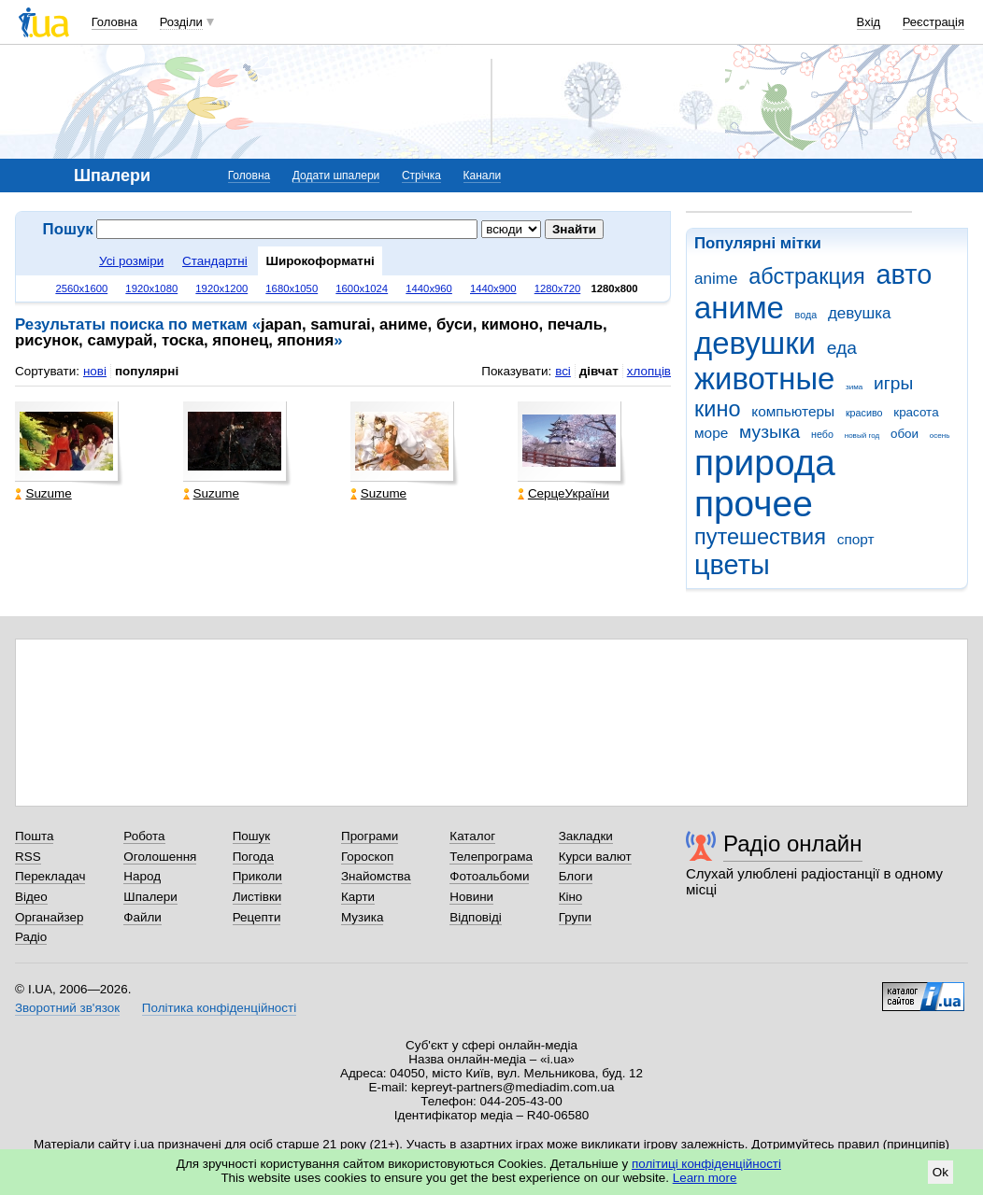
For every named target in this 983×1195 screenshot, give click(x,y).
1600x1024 (361, 288)
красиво (864, 412)
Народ (142, 876)
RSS (28, 857)
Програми (369, 836)
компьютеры (792, 411)
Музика (362, 917)
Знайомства (376, 876)
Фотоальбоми (489, 876)
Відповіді (475, 917)
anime (715, 279)
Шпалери (150, 897)
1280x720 (557, 288)
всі (563, 371)
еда (842, 348)
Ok (940, 1172)
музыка (769, 432)
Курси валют (595, 857)
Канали (482, 175)
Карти (358, 897)
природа (764, 463)
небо (822, 434)
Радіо (31, 937)
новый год (862, 435)
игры (893, 383)
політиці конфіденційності (706, 1164)
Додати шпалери (335, 175)
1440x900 (493, 288)
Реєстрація (933, 22)
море (711, 433)
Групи (575, 917)
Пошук (252, 836)
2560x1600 (81, 288)
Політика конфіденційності (219, 1008)
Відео (31, 897)
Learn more (705, 1178)
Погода (253, 857)
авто (904, 274)
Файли (142, 917)
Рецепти (257, 917)
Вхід (869, 22)
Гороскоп (367, 857)
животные (764, 378)
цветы (732, 565)
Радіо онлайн (792, 843)
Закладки (586, 836)
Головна (114, 22)
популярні (146, 371)
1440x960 (429, 288)
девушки (755, 343)
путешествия (760, 537)
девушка (859, 313)
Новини (471, 897)
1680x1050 (291, 288)
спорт (856, 539)
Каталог (472, 836)
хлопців (649, 371)
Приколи (257, 876)
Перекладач (50, 876)
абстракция (806, 276)
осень (940, 435)
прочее (753, 504)
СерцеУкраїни (563, 493)
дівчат (599, 371)
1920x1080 (151, 288)
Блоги (576, 876)
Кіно (571, 897)
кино (717, 409)
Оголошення (159, 857)
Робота (143, 836)
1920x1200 (221, 288)
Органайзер (49, 917)
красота (915, 412)
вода (806, 314)
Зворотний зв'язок (67, 1008)
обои (904, 434)
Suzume (43, 493)
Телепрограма (491, 857)
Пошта (34, 836)
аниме (739, 307)
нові (95, 371)
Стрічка (421, 175)
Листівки (257, 897)
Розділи (181, 22)
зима (854, 387)
